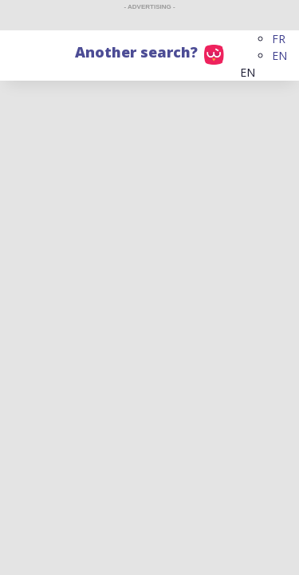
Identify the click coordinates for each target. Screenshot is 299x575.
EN (279, 55)
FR (278, 38)
